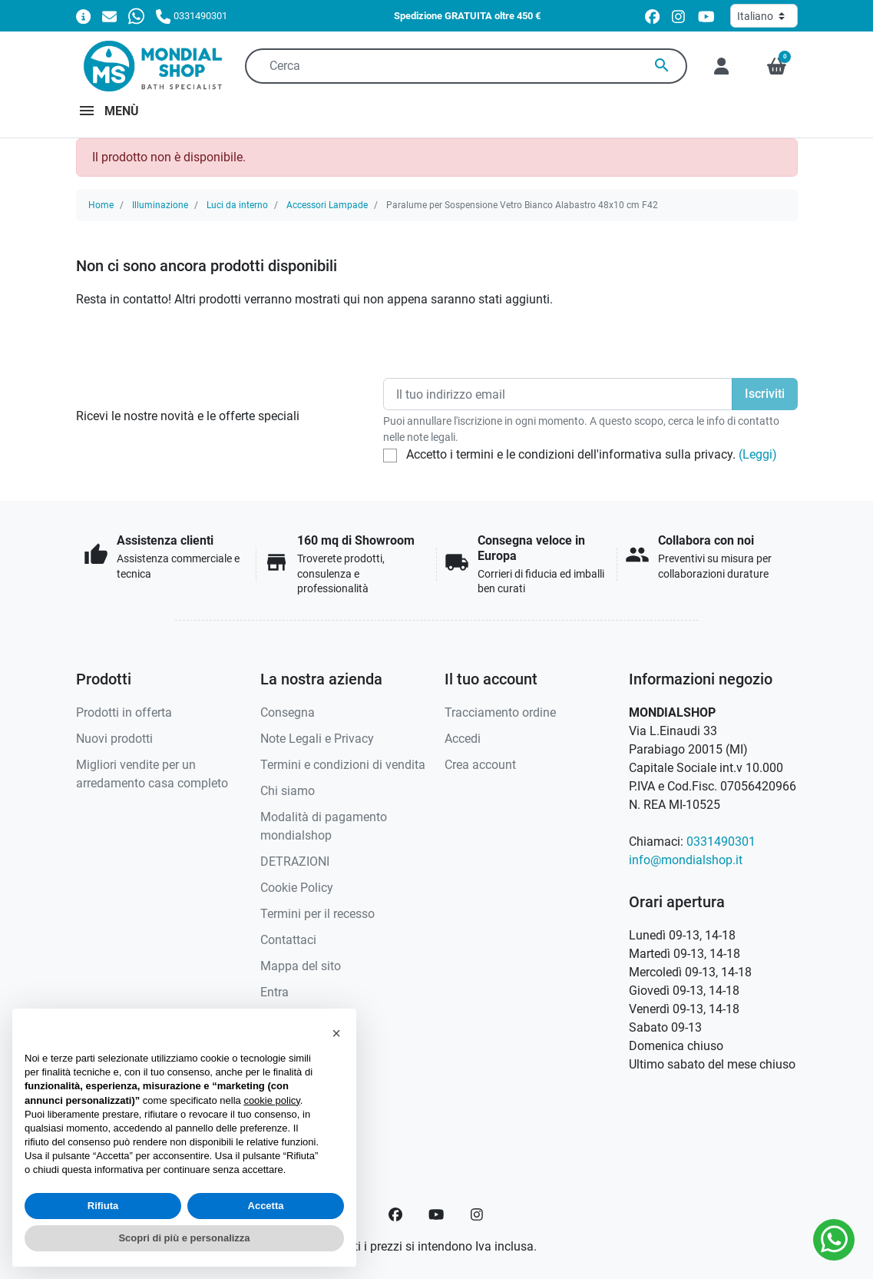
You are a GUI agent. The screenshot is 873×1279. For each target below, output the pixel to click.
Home (101, 205)
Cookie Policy (296, 887)
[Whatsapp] (136, 15)
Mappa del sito (300, 966)
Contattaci (288, 940)
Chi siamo (287, 791)
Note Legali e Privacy (317, 738)
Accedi (463, 738)
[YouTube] (436, 1214)
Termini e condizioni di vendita (342, 764)
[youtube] (706, 16)
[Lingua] (764, 16)
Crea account (480, 764)
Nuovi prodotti (114, 738)
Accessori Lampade (327, 205)
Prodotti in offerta (124, 712)
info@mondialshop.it (685, 860)
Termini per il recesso (317, 913)
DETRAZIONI (294, 861)
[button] (777, 66)
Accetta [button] (266, 1205)
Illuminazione (160, 205)
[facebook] (652, 16)
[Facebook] (395, 1214)
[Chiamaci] (191, 15)
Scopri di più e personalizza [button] (184, 1238)
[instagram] (679, 16)
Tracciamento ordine (500, 712)
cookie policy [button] (271, 1100)
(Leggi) (758, 454)
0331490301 (721, 841)
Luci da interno (237, 205)
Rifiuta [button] (103, 1205)
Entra (274, 992)
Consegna (287, 712)
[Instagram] (477, 1214)
